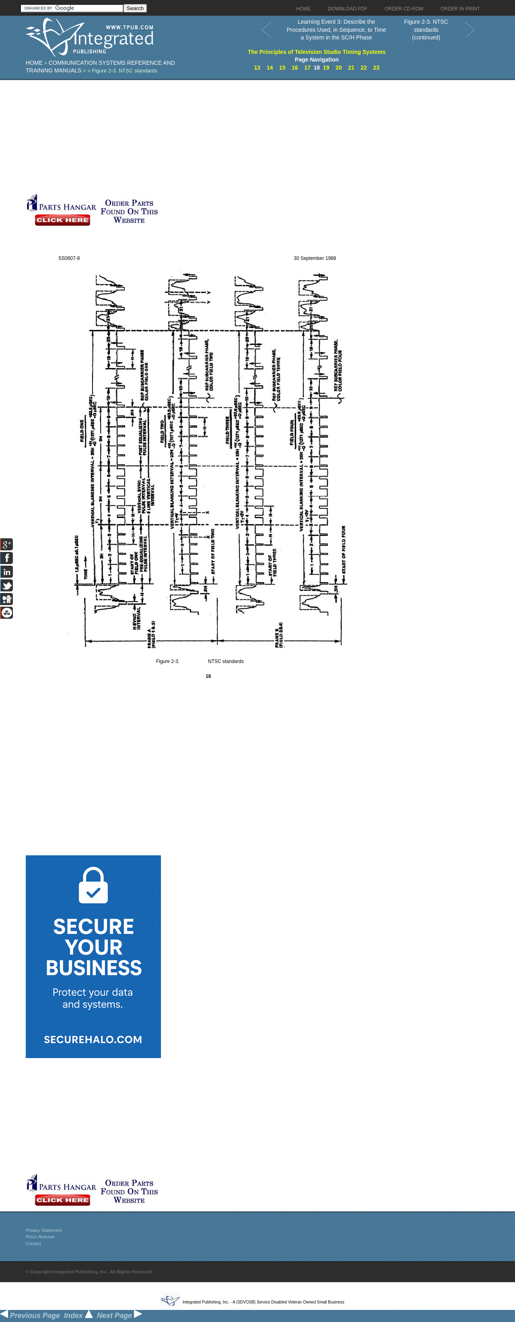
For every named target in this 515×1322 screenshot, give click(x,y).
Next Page (119, 1316)
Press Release (40, 1236)
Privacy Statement (44, 1230)
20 (339, 67)
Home (34, 63)
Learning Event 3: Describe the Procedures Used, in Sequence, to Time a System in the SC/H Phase (336, 30)
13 (257, 67)
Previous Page (30, 1316)
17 (307, 67)
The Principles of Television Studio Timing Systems (317, 52)
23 (376, 67)
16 (295, 67)
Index (78, 1316)
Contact (33, 1243)
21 (351, 67)
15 (282, 67)
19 (326, 67)
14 (270, 67)
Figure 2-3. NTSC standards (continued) (426, 30)
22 (363, 67)
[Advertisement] (197, 136)
